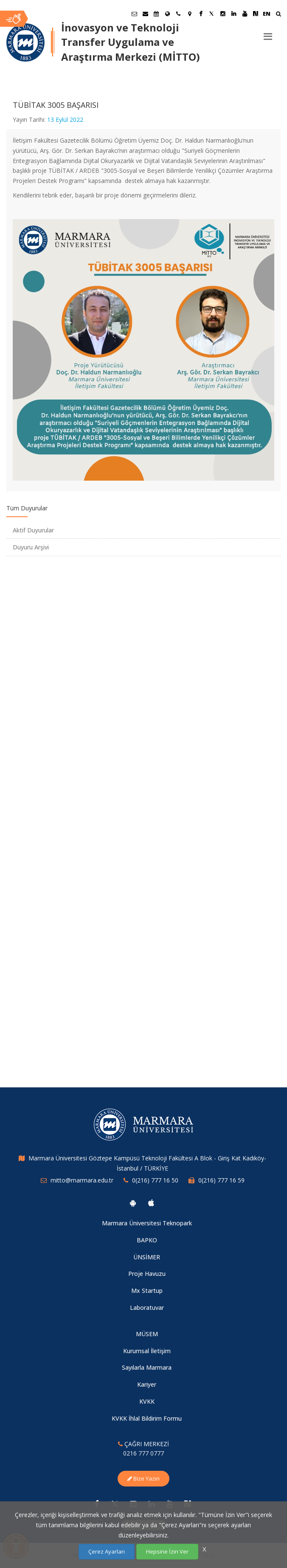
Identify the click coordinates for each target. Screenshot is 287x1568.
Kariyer (146, 1384)
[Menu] (268, 33)
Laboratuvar (147, 1307)
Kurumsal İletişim (147, 1351)
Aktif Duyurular (33, 530)
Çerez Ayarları (106, 1551)
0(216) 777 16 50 (155, 1180)
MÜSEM (147, 1334)
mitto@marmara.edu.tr (82, 1180)
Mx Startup (147, 1290)
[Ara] (278, 14)
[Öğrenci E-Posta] (134, 13)
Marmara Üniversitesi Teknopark (147, 1223)
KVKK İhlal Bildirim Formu (147, 1418)
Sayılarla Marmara (147, 1367)
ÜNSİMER (146, 1257)
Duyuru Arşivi (31, 547)
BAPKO (147, 1240)
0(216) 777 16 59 (221, 1180)
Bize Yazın (143, 1478)
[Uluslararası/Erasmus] (167, 13)
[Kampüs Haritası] (189, 13)
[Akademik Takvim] (156, 13)
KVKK (147, 1401)
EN (266, 13)
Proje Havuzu (147, 1274)
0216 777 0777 (143, 1453)
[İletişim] (178, 13)
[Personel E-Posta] (145, 13)
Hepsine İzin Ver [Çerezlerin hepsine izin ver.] (167, 1551)
